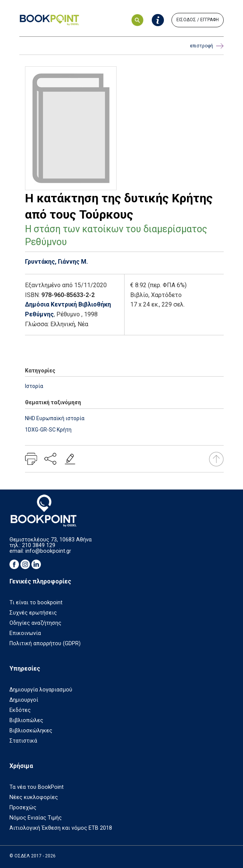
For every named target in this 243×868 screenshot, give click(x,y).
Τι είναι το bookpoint (35, 602)
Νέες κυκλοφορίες (33, 797)
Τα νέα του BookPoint (36, 787)
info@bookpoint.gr (48, 551)
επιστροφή (207, 46)
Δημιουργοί (23, 700)
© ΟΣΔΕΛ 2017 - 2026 (32, 856)
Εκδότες (20, 710)
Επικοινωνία (25, 633)
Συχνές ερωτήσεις (33, 613)
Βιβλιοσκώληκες (30, 730)
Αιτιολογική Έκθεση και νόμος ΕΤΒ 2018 (60, 828)
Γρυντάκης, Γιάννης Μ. (56, 261)
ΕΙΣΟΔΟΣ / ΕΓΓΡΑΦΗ (197, 19)
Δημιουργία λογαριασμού (40, 690)
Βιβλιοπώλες (26, 720)
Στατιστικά (23, 741)
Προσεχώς (22, 807)
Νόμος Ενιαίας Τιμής (35, 818)
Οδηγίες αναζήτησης (35, 623)
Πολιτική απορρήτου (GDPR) (45, 643)
